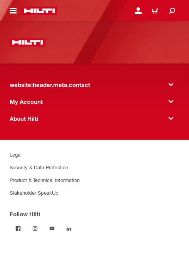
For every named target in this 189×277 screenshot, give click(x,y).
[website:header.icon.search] (172, 10)
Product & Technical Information (45, 180)
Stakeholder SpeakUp (34, 192)
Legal (16, 154)
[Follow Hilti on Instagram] (35, 228)
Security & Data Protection (39, 167)
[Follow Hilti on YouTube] (51, 228)
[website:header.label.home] (39, 11)
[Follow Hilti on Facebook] (18, 228)
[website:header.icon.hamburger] (13, 10)
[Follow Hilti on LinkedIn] (68, 228)
